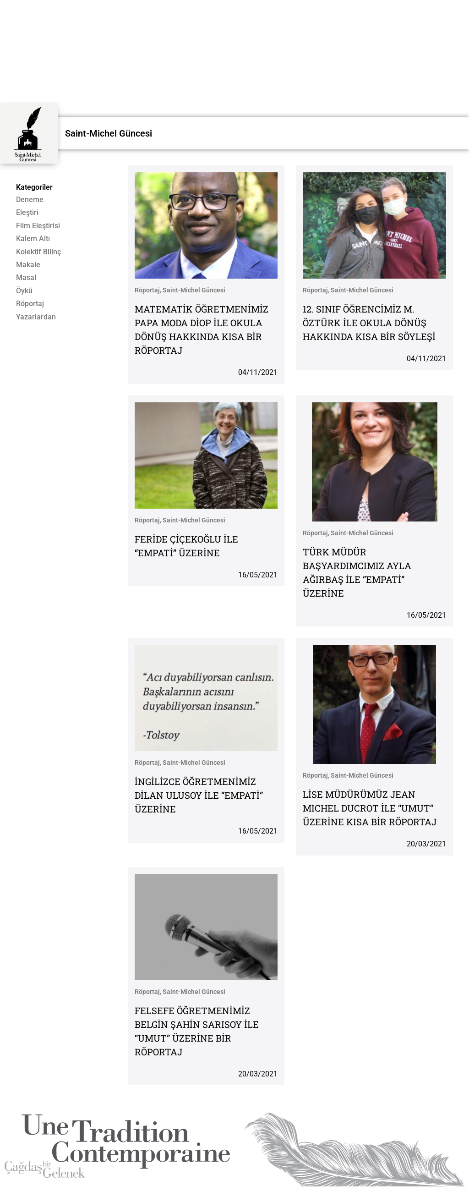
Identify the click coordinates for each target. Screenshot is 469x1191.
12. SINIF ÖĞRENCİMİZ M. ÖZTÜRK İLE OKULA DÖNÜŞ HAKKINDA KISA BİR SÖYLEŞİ (369, 322)
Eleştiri (27, 213)
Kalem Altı (33, 239)
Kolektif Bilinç (38, 252)
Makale (28, 265)
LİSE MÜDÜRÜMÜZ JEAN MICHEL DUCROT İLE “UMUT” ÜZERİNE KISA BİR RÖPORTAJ (369, 808)
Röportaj (30, 304)
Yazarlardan (36, 317)
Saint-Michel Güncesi (108, 133)
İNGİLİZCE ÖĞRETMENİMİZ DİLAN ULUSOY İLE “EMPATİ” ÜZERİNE (199, 795)
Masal (26, 278)
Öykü (24, 291)
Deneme (30, 200)
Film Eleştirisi (38, 226)
